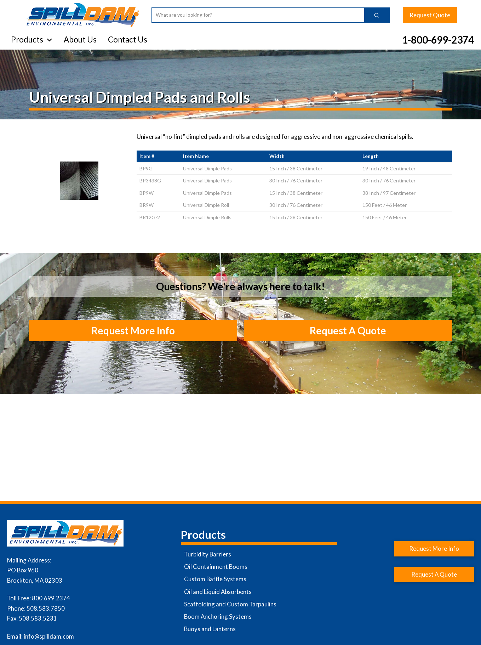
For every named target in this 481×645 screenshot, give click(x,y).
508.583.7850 (46, 608)
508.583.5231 (38, 618)
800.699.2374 (51, 598)
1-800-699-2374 (438, 40)
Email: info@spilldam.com (40, 636)
